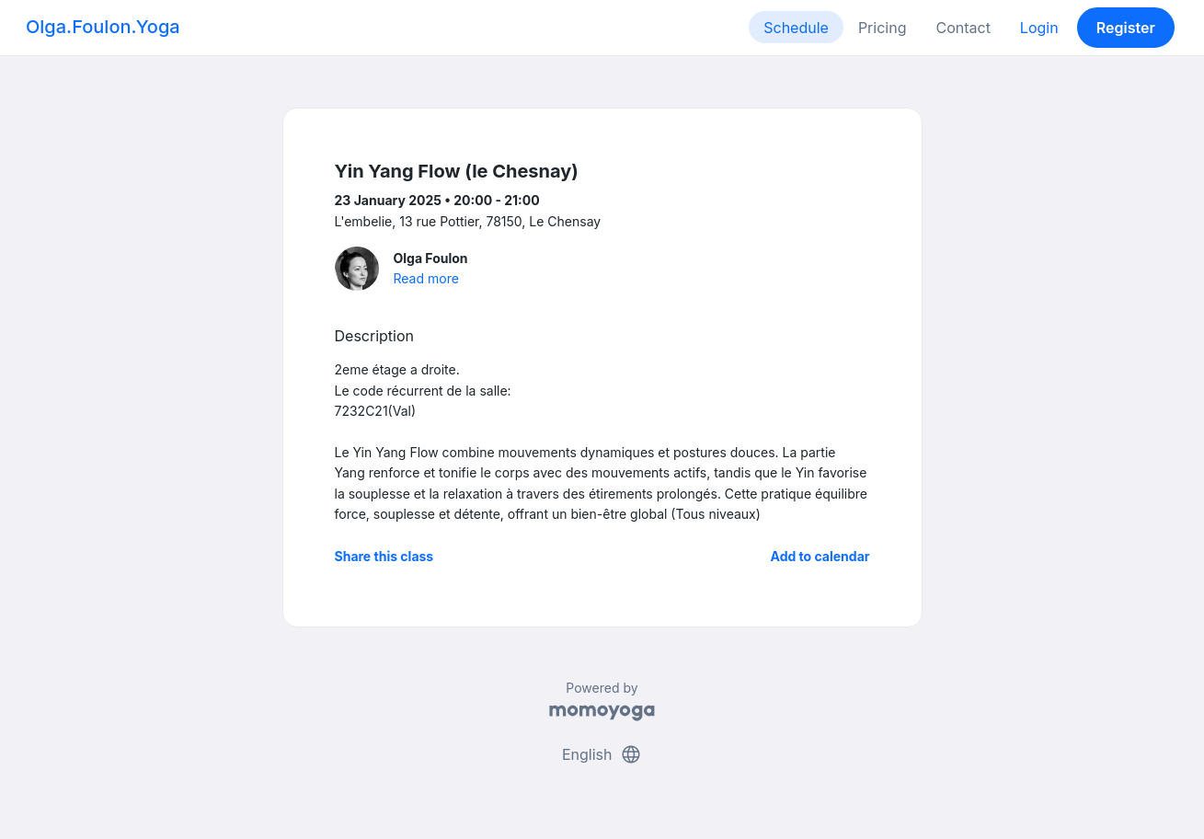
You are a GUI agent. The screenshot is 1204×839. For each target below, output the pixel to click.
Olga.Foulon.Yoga (103, 27)
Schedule (796, 27)
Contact (962, 27)
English (602, 754)
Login (1039, 27)
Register (1125, 27)
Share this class (384, 556)
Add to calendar (820, 556)
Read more (426, 278)
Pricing (882, 27)
